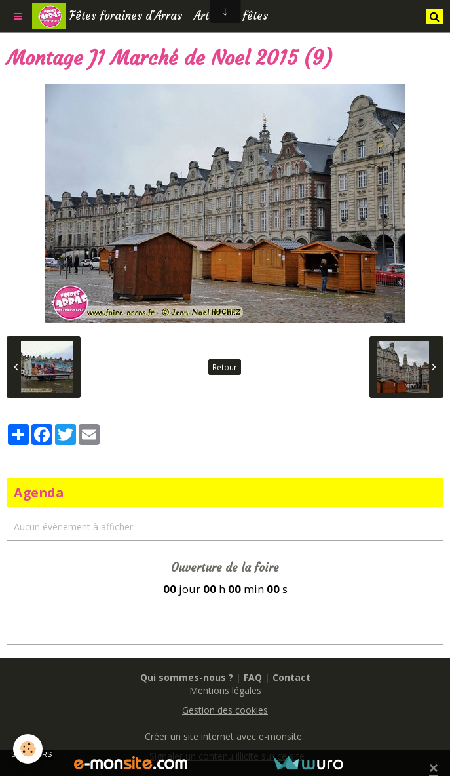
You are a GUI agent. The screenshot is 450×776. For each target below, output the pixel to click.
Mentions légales (225, 690)
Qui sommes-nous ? (186, 677)
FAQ (253, 677)
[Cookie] (28, 749)
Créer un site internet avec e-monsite (223, 736)
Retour (224, 367)
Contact (291, 677)
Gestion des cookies (225, 710)
